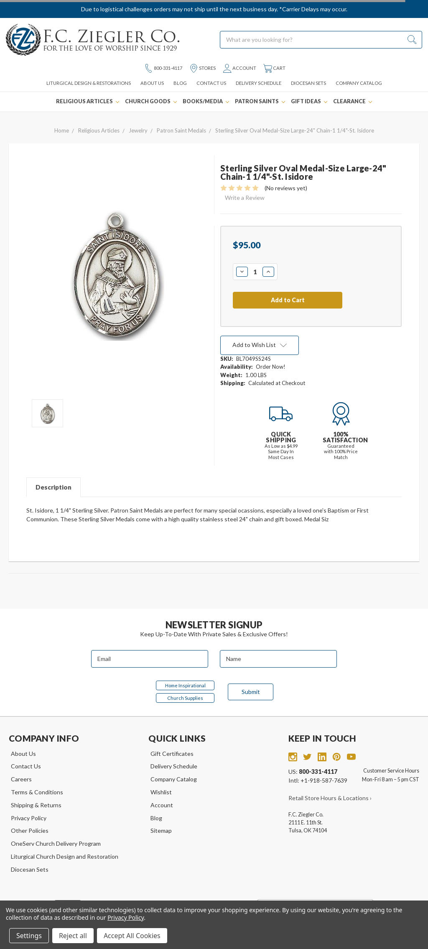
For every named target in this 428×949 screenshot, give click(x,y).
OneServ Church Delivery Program (56, 843)
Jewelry (138, 130)
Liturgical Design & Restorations (88, 83)
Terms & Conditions (37, 792)
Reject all (73, 935)
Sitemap (161, 830)
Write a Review (245, 197)
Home (61, 130)
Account (239, 68)
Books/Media (206, 101)
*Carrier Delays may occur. (313, 9)
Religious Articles (87, 101)
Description (53, 487)
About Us (152, 83)
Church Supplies (185, 698)
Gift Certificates (172, 753)
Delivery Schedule (258, 83)
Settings (29, 935)
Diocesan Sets (308, 83)
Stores (202, 68)
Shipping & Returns (36, 805)
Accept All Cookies (132, 935)
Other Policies (29, 830)
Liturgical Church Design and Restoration (64, 856)
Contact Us (211, 83)
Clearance (352, 101)
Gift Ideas (309, 101)
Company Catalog (359, 83)
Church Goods (151, 101)
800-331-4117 (163, 68)
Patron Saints (260, 101)
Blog (180, 83)
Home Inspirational (185, 685)
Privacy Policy (28, 817)
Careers (21, 779)
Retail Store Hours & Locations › (330, 797)
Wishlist (161, 792)
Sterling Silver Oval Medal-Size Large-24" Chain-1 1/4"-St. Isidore (294, 130)
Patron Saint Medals (181, 130)
